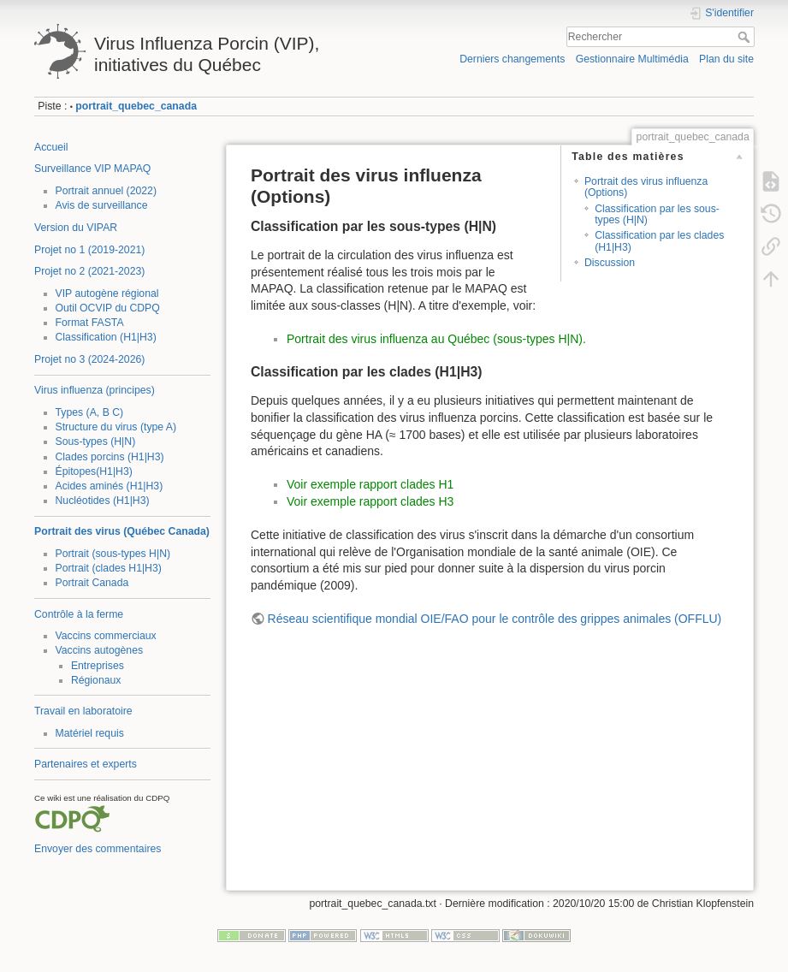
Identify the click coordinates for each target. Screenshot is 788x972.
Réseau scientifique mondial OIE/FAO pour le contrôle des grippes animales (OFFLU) (495, 618)
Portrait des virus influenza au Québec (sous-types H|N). (436, 339)
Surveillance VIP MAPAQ (92, 169)
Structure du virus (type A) (116, 427)
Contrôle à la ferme (78, 614)
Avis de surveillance (102, 205)
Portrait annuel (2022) (106, 191)
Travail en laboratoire (83, 711)
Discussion (609, 263)
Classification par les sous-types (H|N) (657, 214)
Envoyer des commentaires (97, 849)
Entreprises (97, 666)
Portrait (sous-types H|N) (113, 554)
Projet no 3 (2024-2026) (89, 359)
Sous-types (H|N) (96, 441)
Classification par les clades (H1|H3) (659, 240)
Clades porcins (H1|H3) (110, 457)
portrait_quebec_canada (136, 106)
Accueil (51, 147)
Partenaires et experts (85, 764)
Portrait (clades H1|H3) (109, 568)
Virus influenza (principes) (94, 390)
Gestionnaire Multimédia (632, 59)
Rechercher (746, 37)
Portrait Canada (92, 583)
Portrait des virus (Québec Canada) (122, 531)
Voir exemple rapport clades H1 (370, 484)
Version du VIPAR (75, 228)
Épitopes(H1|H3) (94, 471)
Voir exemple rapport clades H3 (370, 501)
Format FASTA (90, 323)
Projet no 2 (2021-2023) (89, 271)
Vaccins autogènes (100, 650)
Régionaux (96, 680)
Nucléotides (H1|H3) (103, 501)
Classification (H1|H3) (106, 337)
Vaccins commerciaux (106, 636)
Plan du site (726, 59)
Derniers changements (512, 59)
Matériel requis (90, 733)
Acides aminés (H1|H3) (109, 486)
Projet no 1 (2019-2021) (89, 250)
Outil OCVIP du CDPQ (108, 308)
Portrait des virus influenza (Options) (646, 187)
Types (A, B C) (90, 412)
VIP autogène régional (107, 293)
